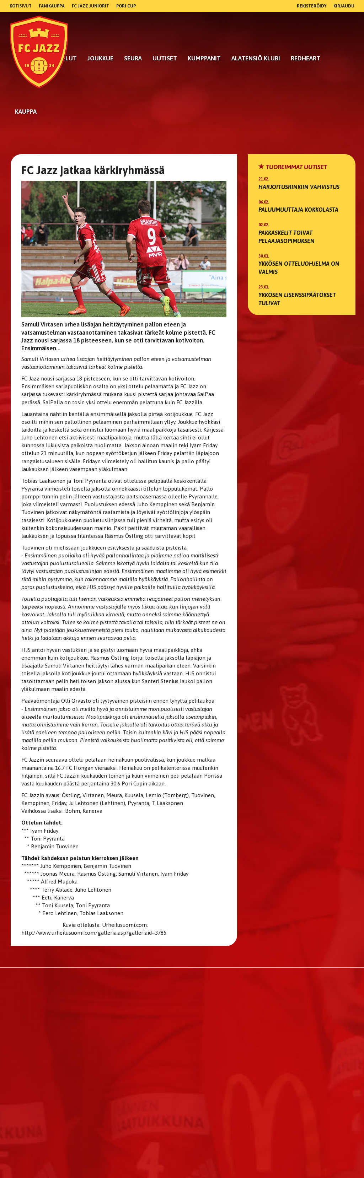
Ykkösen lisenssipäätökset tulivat (297, 299)
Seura (133, 58)
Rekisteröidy (311, 6)
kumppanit (204, 58)
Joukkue (100, 58)
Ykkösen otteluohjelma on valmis (298, 267)
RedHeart (305, 58)
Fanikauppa (52, 6)
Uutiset (164, 58)
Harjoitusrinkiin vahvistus (298, 187)
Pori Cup (126, 6)
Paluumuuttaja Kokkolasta (298, 209)
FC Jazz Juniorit (90, 6)
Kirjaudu (343, 6)
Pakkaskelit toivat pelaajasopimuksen (286, 236)
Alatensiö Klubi (255, 58)
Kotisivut (21, 6)
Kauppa (26, 111)
